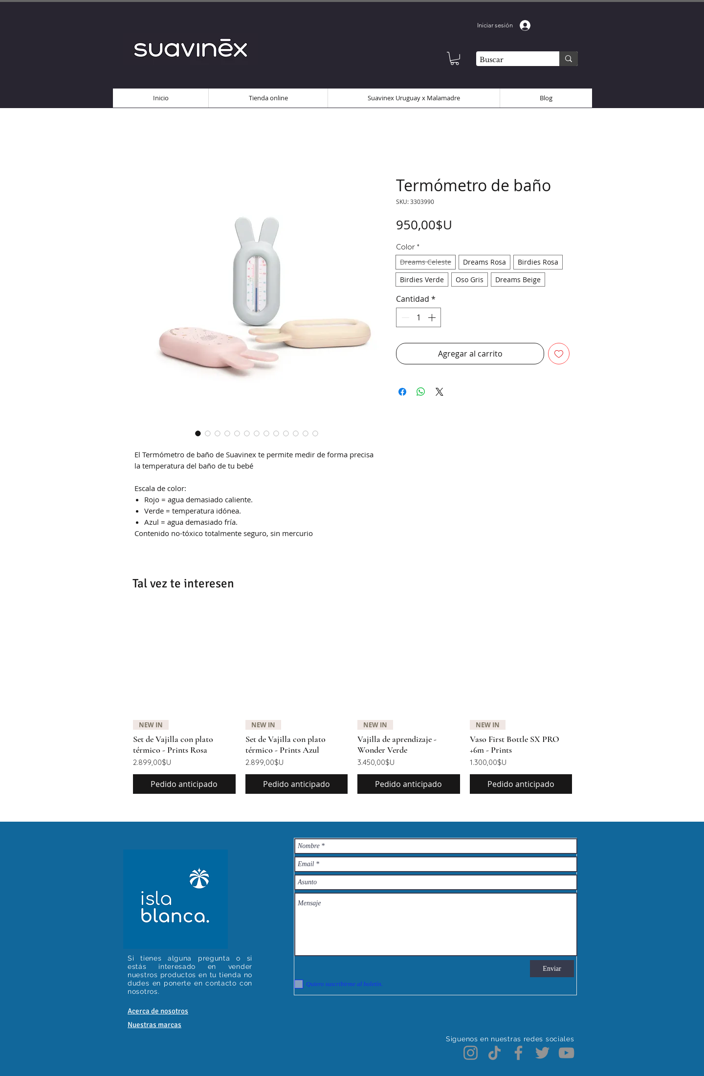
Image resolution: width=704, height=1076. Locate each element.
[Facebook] (518, 1052)
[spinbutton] (418, 317)
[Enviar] (552, 968)
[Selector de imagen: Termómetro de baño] (198, 433)
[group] (352, 701)
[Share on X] (439, 392)
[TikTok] (494, 1052)
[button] (454, 58)
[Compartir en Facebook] (402, 392)
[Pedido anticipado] (184, 784)
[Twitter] (542, 1052)
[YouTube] (566, 1052)
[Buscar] (509, 60)
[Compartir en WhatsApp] (421, 392)
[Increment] (433, 317)
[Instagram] (470, 1052)
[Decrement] (404, 317)
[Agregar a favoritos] (559, 353)
